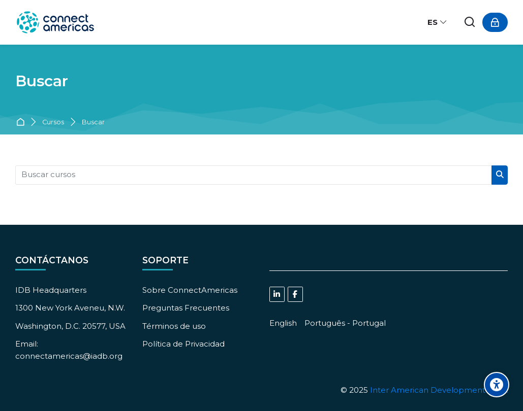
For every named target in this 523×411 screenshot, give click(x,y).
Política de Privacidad (183, 344)
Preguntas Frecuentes (185, 308)
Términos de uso (174, 326)
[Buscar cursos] (253, 175)
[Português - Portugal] (345, 323)
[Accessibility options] (496, 384)
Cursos (53, 122)
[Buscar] (470, 22)
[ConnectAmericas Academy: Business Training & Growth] (55, 22)
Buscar (93, 122)
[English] (283, 323)
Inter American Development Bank (439, 390)
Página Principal (22, 122)
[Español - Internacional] (437, 22)
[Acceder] (495, 22)
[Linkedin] (277, 294)
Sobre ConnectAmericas (189, 290)
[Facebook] (295, 294)
